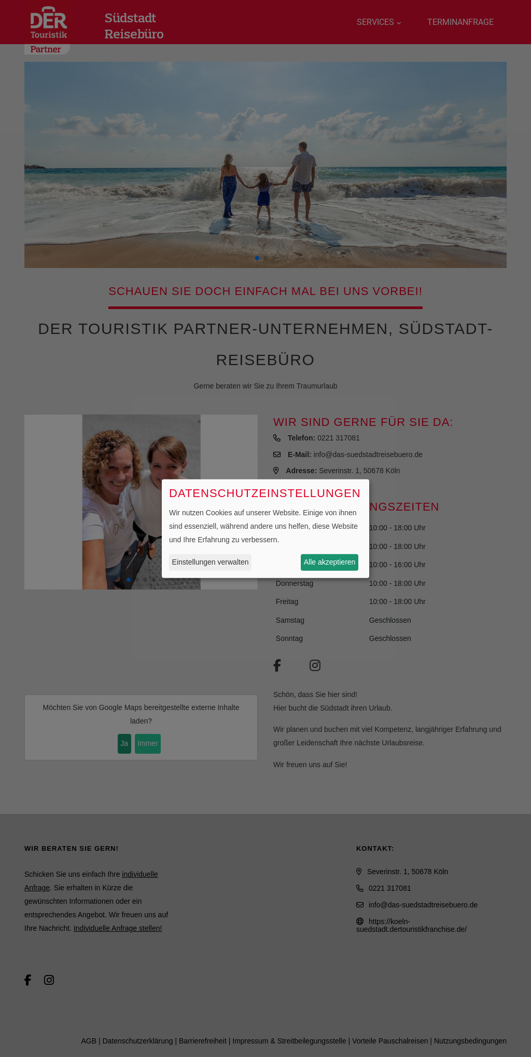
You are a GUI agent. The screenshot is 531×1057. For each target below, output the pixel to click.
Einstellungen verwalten (210, 562)
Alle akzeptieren (330, 562)
